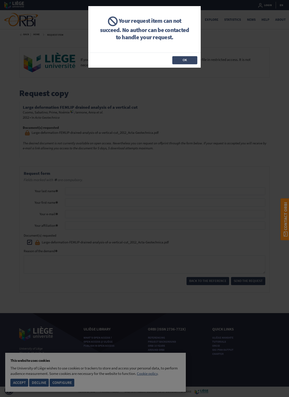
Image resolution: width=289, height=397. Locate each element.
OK (185, 60)
